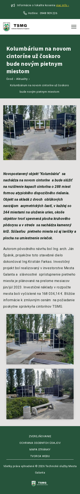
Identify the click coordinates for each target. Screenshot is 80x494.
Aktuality (22, 78)
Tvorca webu (40, 456)
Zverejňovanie (40, 436)
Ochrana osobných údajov (40, 442)
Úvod (9, 78)
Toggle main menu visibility (74, 25)
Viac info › (62, 5)
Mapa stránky (40, 449)
